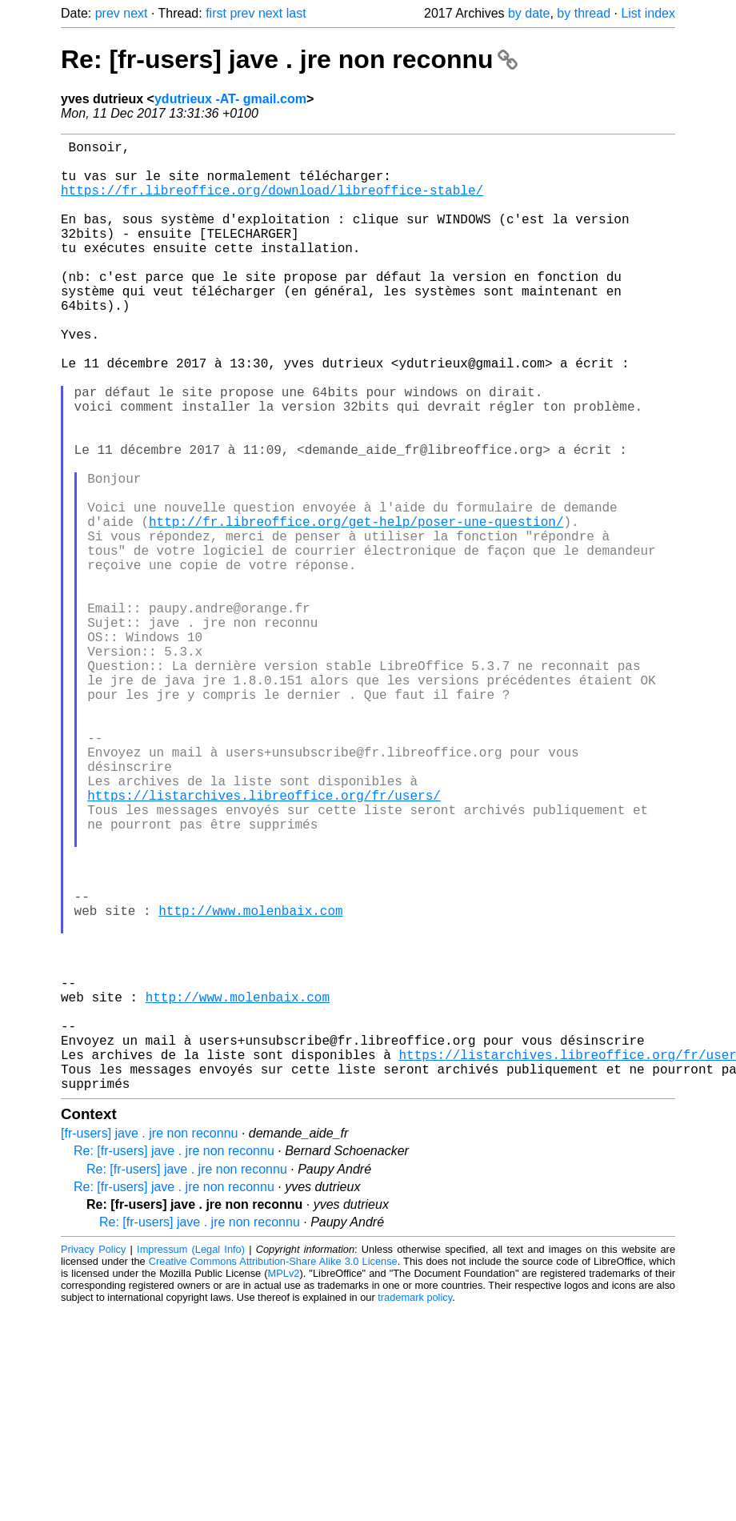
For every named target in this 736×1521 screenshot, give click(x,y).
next (135, 13)
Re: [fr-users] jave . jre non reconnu (289, 59)
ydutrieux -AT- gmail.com (230, 99)
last (296, 13)
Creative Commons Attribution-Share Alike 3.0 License (273, 1473)
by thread (583, 13)
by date (529, 13)
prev (107, 13)
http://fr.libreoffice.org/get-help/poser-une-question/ (356, 607)
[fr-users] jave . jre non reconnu (149, 1344)
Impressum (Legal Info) (191, 1461)
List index (648, 13)
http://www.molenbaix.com (250, 1083)
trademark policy (415, 1509)
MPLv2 (284, 1485)
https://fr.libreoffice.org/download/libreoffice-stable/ (272, 202)
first (216, 13)
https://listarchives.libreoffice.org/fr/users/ (264, 942)
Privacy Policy (93, 1461)
